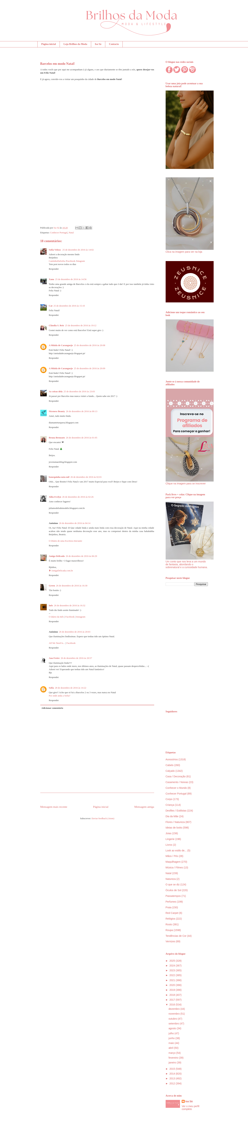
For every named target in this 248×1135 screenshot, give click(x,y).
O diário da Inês (56, 616)
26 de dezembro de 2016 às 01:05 (81, 437)
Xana (51, 279)
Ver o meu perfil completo (190, 1107)
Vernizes (170, 941)
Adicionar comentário (52, 708)
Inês (51, 605)
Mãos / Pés (172, 856)
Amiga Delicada (57, 556)
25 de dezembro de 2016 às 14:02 (78, 249)
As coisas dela (56, 391)
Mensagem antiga (144, 806)
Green (52, 585)
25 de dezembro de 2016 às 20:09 (89, 368)
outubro (173, 1018)
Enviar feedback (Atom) (103, 818)
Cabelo (170, 765)
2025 (172, 960)
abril (171, 1047)
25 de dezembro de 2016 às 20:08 (89, 345)
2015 (172, 1068)
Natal (71, 232)
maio (171, 1043)
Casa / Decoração (176, 776)
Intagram (80, 261)
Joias (169, 833)
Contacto (114, 44)
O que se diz (173, 884)
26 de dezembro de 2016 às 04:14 (74, 523)
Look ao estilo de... (176, 850)
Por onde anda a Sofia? (59, 695)
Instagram (80, 616)
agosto (172, 1028)
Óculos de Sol (173, 890)
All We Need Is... (57, 643)
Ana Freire (54, 658)
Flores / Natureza (175, 822)
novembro (174, 1013)
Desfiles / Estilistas (176, 810)
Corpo (169, 799)
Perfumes (171, 901)
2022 (172, 975)
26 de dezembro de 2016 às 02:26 (78, 496)
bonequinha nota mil (59, 477)
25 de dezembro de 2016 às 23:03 (79, 391)
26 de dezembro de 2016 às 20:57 (76, 658)
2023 (172, 970)
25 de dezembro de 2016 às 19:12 (80, 325)
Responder (54, 269)
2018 (172, 994)
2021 (172, 980)
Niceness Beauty (57, 411)
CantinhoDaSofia (57, 261)
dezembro (174, 1008)
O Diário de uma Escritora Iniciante (65, 540)
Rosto (169, 924)
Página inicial (48, 44)
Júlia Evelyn (55, 496)
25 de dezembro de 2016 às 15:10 (69, 305)
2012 (172, 1083)
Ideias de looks (174, 827)
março (172, 1052)
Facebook (70, 261)
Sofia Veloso (55, 249)
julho (171, 1033)
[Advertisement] (187, 648)
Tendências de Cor (176, 935)
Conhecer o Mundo (176, 787)
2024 (172, 965)
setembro (174, 1023)
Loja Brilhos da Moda (75, 44)
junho (171, 1038)
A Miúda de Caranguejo (61, 345)
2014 (172, 1073)
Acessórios (172, 759)
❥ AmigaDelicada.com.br (61, 570)
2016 (172, 1004)
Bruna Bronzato (57, 437)
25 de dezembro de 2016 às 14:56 (70, 279)
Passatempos (173, 896)
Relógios (170, 918)
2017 (172, 999)
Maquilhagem (173, 861)
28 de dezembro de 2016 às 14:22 (70, 687)
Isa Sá (98, 44)
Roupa (169, 930)
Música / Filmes (174, 867)
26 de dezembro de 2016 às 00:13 (81, 411)
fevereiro (173, 1057)
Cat (50, 305)
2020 (172, 985)
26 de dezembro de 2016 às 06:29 (81, 556)
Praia (169, 907)
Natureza (171, 879)
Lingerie (170, 839)
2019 (172, 989)
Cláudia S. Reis (56, 325)
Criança (170, 804)
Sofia (51, 687)
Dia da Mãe (172, 816)
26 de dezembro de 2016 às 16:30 (71, 585)
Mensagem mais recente (53, 806)
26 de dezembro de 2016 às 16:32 (69, 605)
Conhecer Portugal (59, 232)
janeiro (172, 1062)
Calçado (170, 770)
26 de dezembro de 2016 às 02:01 (86, 477)
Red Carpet (172, 913)
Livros (169, 844)
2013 (172, 1078)
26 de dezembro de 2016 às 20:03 (74, 631)
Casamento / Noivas (177, 782)
